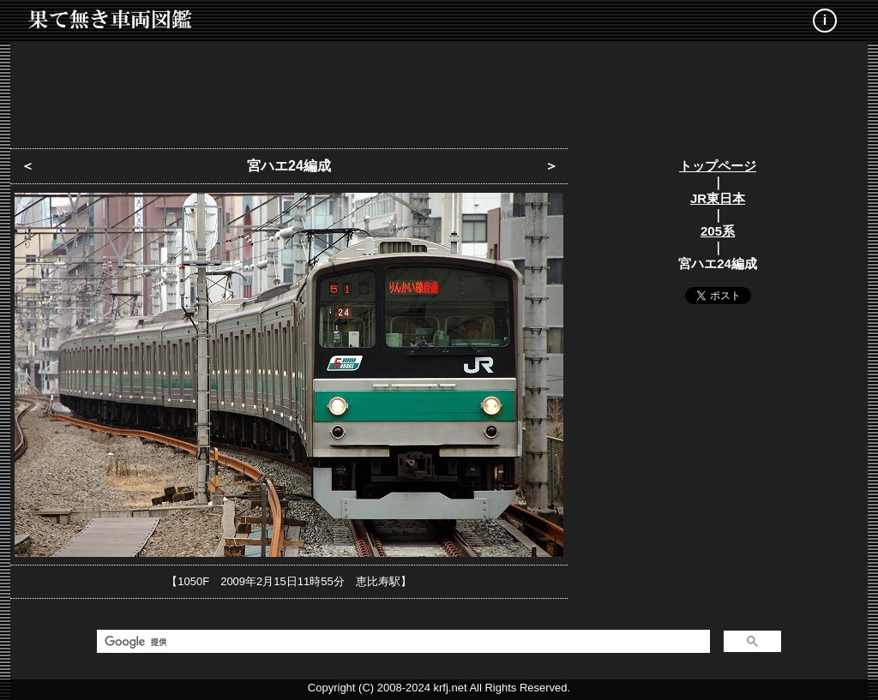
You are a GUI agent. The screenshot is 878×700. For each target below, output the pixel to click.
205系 (718, 231)
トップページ (717, 166)
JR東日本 (717, 198)
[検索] (402, 641)
